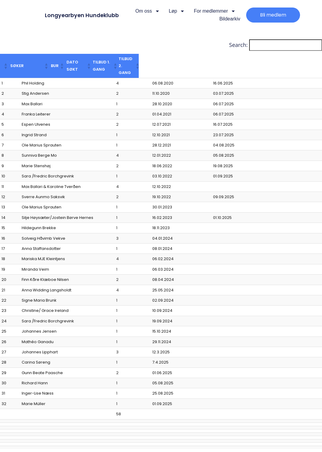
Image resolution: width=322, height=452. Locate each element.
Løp (177, 11)
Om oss (147, 11)
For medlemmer (215, 11)
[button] (10, 59)
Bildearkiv (229, 18)
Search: (238, 44)
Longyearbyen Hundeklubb (86, 15)
